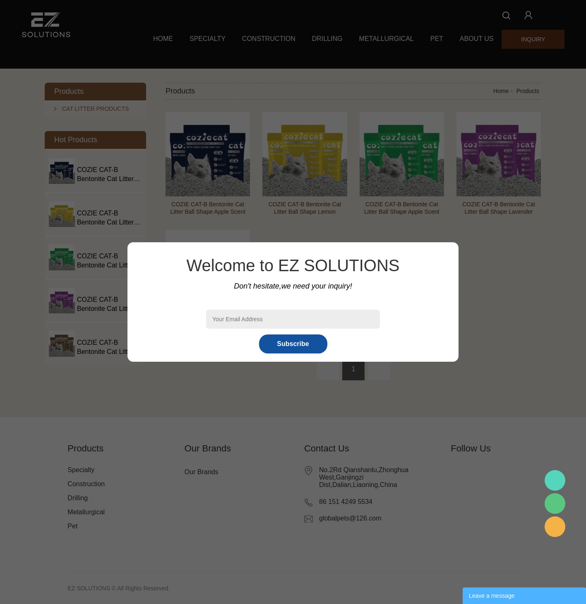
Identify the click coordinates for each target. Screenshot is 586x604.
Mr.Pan (555, 480)
